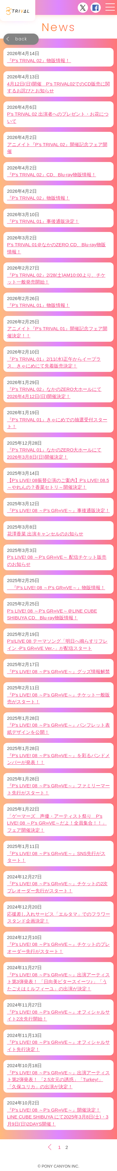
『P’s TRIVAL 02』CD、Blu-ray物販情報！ (51, 174)
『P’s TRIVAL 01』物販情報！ (38, 305)
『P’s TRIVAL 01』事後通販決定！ (43, 221)
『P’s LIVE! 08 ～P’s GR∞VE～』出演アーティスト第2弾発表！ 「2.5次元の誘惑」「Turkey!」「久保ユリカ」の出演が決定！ (58, 1079)
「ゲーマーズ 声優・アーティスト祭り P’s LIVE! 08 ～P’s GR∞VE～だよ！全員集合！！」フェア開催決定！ (57, 823)
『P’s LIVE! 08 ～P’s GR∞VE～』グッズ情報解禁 (58, 671)
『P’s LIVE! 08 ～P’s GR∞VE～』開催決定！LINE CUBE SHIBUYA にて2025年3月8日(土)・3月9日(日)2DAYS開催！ (58, 1117)
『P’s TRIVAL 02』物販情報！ (39, 60)
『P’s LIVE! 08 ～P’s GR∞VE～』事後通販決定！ (58, 510)
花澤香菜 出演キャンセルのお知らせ (45, 533)
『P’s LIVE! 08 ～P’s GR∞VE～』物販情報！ (56, 587)
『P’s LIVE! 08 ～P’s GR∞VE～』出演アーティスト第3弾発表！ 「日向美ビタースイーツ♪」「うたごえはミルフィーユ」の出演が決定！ (58, 981)
